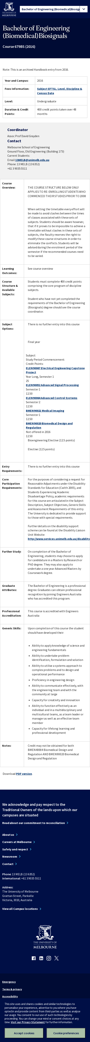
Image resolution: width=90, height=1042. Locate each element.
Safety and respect (15, 849)
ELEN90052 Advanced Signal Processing (52, 385)
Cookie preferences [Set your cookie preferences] (66, 1033)
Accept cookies (24, 1033)
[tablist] (54, 9)
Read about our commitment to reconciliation (33, 823)
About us (8, 835)
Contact (7, 864)
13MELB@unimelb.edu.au (32, 159)
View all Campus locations (20, 909)
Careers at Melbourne (17, 842)
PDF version (24, 774)
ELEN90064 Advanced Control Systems (51, 398)
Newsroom (9, 856)
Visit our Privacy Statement (28, 1022)
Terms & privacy (12, 989)
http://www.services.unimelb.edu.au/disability (59, 539)
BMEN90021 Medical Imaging (45, 410)
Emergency (9, 982)
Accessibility (10, 996)
